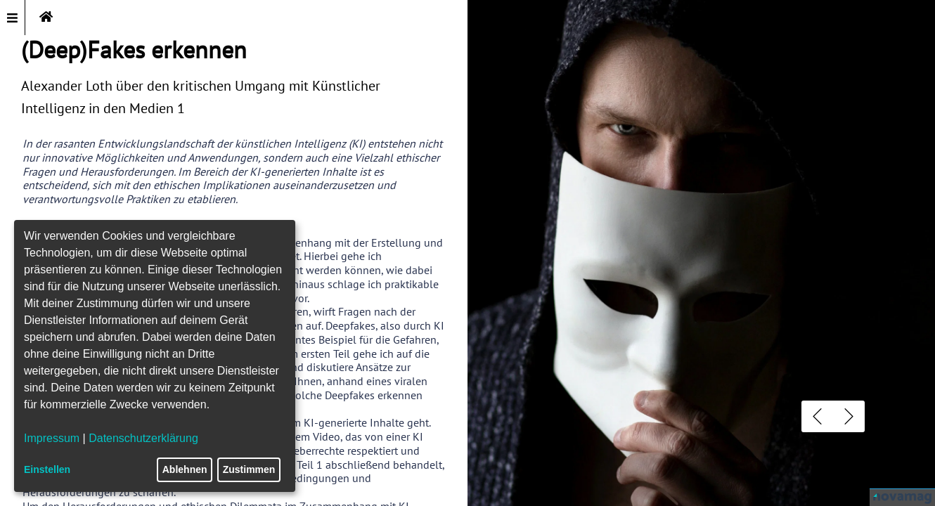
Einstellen (47, 469)
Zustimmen (249, 469)
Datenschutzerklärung (143, 438)
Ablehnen (184, 469)
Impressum (51, 438)
